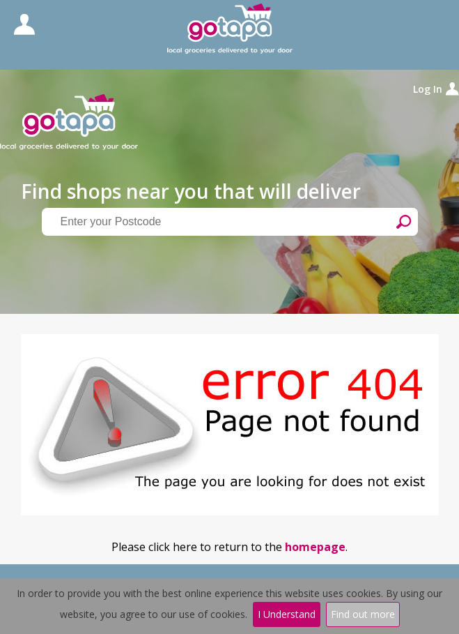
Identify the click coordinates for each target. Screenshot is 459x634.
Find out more (363, 614)
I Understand (287, 614)
